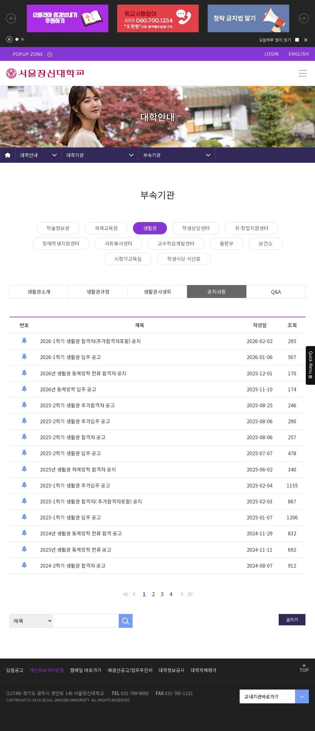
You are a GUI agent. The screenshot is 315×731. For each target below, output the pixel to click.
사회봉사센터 (118, 243)
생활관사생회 (157, 291)
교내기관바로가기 (261, 696)
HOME (7, 155)
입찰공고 (14, 670)
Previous (11, 18)
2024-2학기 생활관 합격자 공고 (73, 565)
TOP (304, 669)
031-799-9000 (135, 693)
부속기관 (152, 155)
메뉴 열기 (302, 73)
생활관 (150, 228)
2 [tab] (22, 39)
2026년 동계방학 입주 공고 (68, 389)
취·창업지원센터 (252, 228)
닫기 (306, 40)
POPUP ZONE (32, 54)
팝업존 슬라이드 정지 (9, 39)
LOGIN (272, 53)
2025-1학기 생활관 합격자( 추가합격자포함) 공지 (91, 501)
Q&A (276, 291)
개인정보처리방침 (47, 670)
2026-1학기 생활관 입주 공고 (70, 357)
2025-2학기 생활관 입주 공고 (70, 453)
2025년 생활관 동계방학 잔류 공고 (75, 549)
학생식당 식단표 (184, 258)
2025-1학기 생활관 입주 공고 (70, 517)
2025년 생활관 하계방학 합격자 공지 (78, 469)
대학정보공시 (172, 670)
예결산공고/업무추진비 (130, 670)
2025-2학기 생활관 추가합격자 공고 (77, 405)
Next (304, 18)
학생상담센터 (196, 228)
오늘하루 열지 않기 (275, 40)
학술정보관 (58, 228)
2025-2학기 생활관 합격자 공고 (73, 437)
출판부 (226, 243)
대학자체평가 (204, 670)
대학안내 (29, 155)
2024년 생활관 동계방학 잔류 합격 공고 (81, 533)
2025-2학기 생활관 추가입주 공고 (75, 421)
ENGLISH (299, 53)
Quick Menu (310, 365)
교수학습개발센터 (176, 243)
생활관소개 (38, 291)
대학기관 (75, 155)
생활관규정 (98, 291)
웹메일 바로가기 (86, 670)
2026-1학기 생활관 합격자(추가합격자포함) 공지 (90, 341)
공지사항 (216, 291)
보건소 (266, 243)
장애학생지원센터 (60, 243)
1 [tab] (16, 39)
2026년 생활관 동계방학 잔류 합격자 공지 (83, 373)
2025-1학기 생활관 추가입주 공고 (75, 485)
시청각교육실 (128, 258)
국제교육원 (106, 228)
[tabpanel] (67, 18)
